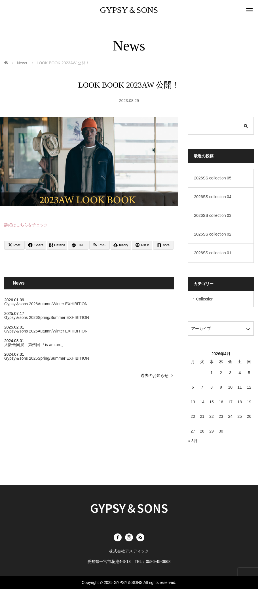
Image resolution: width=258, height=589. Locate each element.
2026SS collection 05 (212, 178)
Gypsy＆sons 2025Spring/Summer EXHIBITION (46, 358)
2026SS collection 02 (212, 234)
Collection (204, 299)
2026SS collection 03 (212, 215)
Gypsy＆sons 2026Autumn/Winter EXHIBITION (46, 304)
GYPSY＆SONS (129, 9)
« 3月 (192, 440)
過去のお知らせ (154, 376)
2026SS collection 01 (212, 253)
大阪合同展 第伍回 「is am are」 (34, 344)
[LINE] (78, 245)
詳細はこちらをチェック (26, 225)
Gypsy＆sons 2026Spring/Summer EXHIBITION (46, 317)
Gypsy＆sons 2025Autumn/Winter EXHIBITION (46, 331)
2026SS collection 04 (212, 196)
